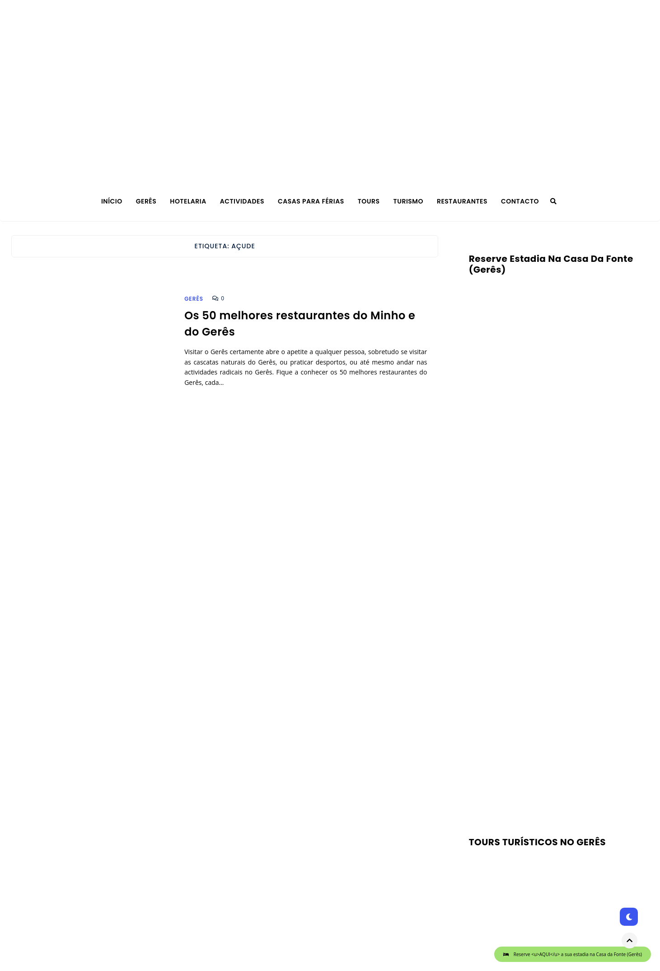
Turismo (408, 201)
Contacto (520, 201)
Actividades (242, 201)
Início (111, 201)
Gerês (146, 201)
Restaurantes (462, 201)
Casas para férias (311, 201)
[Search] (553, 201)
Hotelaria (188, 201)
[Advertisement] (546, 702)
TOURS (369, 201)
